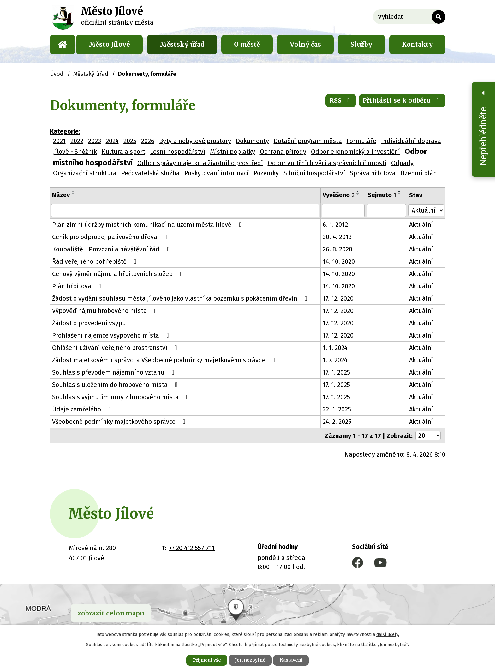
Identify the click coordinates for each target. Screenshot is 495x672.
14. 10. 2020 (339, 261)
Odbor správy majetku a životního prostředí (200, 163)
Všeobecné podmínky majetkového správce (120, 421)
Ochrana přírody (283, 151)
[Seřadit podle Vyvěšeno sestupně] (358, 194)
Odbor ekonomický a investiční (355, 151)
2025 (129, 141)
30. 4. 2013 (337, 237)
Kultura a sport (123, 151)
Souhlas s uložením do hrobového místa (116, 384)
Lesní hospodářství (177, 151)
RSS (340, 101)
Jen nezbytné (250, 660)
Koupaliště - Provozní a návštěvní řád (112, 249)
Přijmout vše (206, 660)
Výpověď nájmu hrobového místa (105, 311)
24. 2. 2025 (337, 421)
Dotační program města (308, 141)
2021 (59, 141)
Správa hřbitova (373, 173)
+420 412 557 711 (192, 547)
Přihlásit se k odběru (402, 101)
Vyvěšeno (339, 195)
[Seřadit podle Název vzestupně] (73, 191)
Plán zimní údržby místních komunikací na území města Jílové (148, 224)
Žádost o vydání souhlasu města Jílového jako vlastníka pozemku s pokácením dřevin (181, 298)
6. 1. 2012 (335, 224)
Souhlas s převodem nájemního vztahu (114, 372)
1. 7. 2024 (335, 360)
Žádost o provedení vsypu (95, 323)
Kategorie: (65, 131)
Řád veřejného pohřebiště (95, 261)
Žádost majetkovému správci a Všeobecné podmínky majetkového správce (164, 360)
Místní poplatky (232, 151)
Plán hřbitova (78, 286)
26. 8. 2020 (338, 249)
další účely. (387, 634)
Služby (361, 44)
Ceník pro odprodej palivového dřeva (111, 237)
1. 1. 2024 (335, 347)
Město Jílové (109, 44)
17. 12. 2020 (338, 298)
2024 (112, 141)
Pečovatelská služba (150, 173)
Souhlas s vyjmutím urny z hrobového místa (121, 397)
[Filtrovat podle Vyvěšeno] (343, 210)
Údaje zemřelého (83, 409)
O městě (247, 44)
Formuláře (361, 141)
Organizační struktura (84, 173)
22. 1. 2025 (337, 409)
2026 (147, 141)
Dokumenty (252, 141)
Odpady (402, 163)
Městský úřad (182, 44)
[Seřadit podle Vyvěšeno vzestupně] (358, 191)
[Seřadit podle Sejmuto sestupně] (400, 194)
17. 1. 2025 (336, 372)
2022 (76, 141)
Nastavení (291, 660)
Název (61, 195)
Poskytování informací (216, 173)
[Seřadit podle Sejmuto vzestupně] (400, 191)
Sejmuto (382, 195)
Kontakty (417, 44)
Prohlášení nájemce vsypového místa (112, 335)
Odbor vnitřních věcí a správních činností (327, 163)
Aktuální (421, 224)
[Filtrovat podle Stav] (426, 210)
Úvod (62, 44)
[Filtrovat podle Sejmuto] (386, 210)
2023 (94, 141)
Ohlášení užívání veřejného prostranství (116, 347)
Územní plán (418, 173)
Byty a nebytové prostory (195, 141)
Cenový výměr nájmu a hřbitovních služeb (118, 274)
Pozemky (266, 173)
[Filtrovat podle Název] (185, 210)
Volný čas (305, 44)
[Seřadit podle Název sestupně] (73, 194)
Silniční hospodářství (314, 173)
